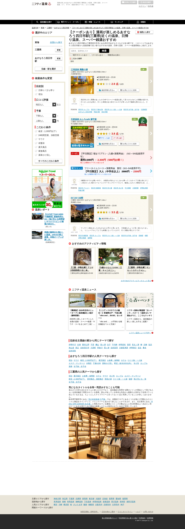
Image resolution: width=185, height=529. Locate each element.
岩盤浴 (41, 143)
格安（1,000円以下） (88, 360)
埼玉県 (65, 499)
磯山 (97, 345)
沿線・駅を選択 (48, 69)
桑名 (144, 348)
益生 (139, 348)
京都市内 (107, 504)
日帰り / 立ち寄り (46, 90)
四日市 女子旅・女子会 (131, 109)
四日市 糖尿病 (96, 188)
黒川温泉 (114, 502)
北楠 (145, 345)
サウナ (76, 360)
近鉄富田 (114, 348)
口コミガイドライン (125, 512)
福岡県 (125, 499)
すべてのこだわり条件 (48, 161)
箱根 (64, 502)
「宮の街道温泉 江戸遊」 (97, 399)
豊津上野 (85, 345)
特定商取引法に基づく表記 (128, 518)
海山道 (71, 348)
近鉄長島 (72, 351)
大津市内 (115, 504)
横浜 (55, 504)
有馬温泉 (70, 502)
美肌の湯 (108, 379)
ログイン (142, 6)
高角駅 (141, 235)
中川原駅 (128, 188)
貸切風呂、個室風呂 (95, 379)
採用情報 (150, 518)
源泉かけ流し (107, 363)
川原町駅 (144, 109)
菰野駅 (90, 238)
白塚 (79, 345)
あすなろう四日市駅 (85, 112)
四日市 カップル (84, 109)
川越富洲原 (123, 348)
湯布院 (122, 502)
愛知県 (118, 499)
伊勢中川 (72, 345)
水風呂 (89, 363)
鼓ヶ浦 (103, 345)
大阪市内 (98, 504)
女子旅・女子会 (80, 366)
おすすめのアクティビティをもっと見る (136, 281)
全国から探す (56, 42)
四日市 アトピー (84, 188)
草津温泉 (57, 502)
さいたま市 (77, 504)
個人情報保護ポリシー (109, 518)
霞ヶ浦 (106, 348)
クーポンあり (97, 55)
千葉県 (71, 499)
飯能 (85, 504)
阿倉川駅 (97, 112)
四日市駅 (104, 112)
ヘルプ (137, 512)
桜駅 (146, 235)
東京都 (91, 499)
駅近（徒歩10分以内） (123, 363)
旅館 (130, 379)
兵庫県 (78, 499)
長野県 (111, 499)
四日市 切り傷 (107, 188)
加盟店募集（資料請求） (89, 512)
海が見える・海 (140, 379)
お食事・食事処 (113, 360)
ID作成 (150, 6)
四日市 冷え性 (118, 188)
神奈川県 (57, 499)
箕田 (129, 345)
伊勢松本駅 (144, 188)
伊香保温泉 (96, 502)
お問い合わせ (148, 512)
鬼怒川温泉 (130, 502)
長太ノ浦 (135, 345)
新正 (77, 348)
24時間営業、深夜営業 (48, 135)
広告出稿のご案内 (108, 512)
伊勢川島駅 (82, 238)
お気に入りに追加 (129, 90)
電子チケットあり (80, 55)
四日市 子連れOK (97, 109)
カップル (143, 363)
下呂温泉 (87, 502)
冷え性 (136, 363)
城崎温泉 (79, 502)
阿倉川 (100, 348)
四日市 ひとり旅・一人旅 (113, 109)
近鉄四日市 (84, 348)
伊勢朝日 (133, 348)
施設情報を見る (107, 90)
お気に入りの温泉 (129, 2)
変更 (59, 50)
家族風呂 (42, 151)
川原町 (93, 348)
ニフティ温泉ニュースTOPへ (140, 333)
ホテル (123, 360)
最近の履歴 (145, 2)
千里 (92, 345)
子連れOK (97, 363)
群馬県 (85, 499)
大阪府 (98, 499)
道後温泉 (106, 502)
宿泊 (70, 360)
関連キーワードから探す (42, 508)
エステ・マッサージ (77, 363)
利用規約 (142, 518)
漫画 (70, 366)
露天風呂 (102, 360)
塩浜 (150, 345)
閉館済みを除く (114, 55)
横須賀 (66, 504)
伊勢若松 (122, 345)
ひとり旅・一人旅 (135, 360)
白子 (109, 345)
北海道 (105, 499)
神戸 (122, 504)
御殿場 (91, 504)
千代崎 (114, 345)
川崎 (60, 504)
